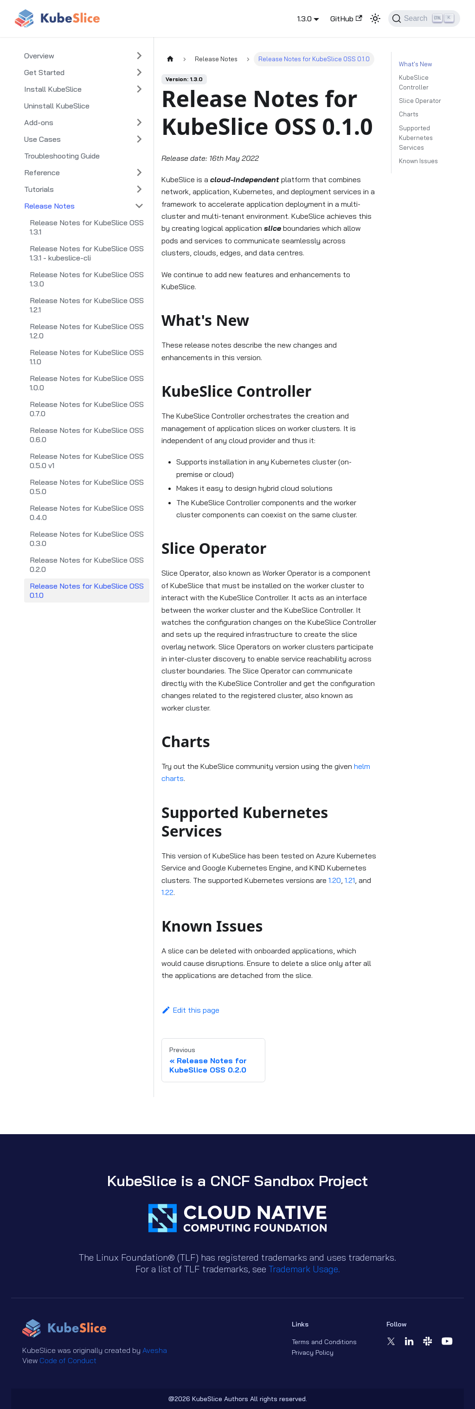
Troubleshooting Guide (62, 155)
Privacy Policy (313, 1352)
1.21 (350, 880)
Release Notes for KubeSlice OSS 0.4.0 (87, 512)
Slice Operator (420, 100)
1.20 (334, 880)
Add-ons (38, 122)
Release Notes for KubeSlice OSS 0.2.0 (87, 564)
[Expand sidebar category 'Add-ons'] (139, 122)
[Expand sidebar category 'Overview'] (139, 55)
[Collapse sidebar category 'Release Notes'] (139, 205)
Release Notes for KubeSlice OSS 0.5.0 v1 (87, 460)
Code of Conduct (67, 1360)
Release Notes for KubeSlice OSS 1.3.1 (87, 227)
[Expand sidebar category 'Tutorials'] (139, 189)
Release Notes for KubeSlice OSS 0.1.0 (87, 590)
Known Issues (418, 161)
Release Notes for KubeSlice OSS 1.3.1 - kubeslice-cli (87, 253)
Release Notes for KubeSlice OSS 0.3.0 (87, 538)
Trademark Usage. (304, 1269)
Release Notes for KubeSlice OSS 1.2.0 (87, 331)
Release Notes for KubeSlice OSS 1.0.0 (87, 383)
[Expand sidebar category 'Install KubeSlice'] (139, 89)
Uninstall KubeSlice (57, 105)
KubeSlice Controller (414, 82)
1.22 (167, 892)
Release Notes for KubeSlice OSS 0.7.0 (87, 409)
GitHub (346, 18)
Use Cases (42, 139)
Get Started (44, 72)
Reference (42, 172)
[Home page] (170, 59)
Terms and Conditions (324, 1342)
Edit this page (190, 1010)
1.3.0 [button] (304, 18)
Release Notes (49, 205)
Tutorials (39, 189)
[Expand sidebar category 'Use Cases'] (139, 139)
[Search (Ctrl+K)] (424, 18)
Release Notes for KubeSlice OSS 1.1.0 (87, 357)
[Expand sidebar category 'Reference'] (139, 172)
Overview (39, 55)
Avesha (154, 1350)
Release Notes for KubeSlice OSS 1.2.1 (87, 305)
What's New (415, 64)
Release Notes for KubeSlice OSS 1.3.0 (87, 279)
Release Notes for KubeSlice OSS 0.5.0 (87, 486)
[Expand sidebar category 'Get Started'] (139, 72)
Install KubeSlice (53, 89)
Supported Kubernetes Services (416, 137)
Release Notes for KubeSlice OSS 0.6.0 (87, 434)
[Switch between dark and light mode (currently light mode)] (375, 18)
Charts (408, 114)
